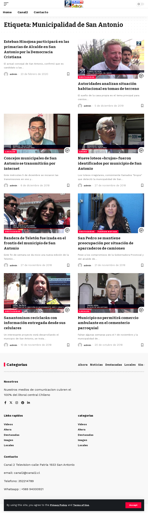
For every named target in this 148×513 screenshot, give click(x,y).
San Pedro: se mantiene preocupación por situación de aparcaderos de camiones (107, 242)
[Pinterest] (23, 401)
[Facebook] (5, 401)
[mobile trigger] (7, 4)
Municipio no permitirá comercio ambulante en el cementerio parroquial (110, 321)
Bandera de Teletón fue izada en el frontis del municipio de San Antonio (37, 242)
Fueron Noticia (107, 231)
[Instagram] (17, 401)
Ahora (83, 151)
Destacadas (86, 77)
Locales (10, 151)
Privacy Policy (59, 505)
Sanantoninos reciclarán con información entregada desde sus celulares (36, 321)
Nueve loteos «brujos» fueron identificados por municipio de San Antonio (107, 163)
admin (14, 73)
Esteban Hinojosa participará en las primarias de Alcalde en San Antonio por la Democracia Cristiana (35, 49)
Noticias (96, 363)
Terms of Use (83, 505)
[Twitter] (11, 401)
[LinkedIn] (29, 401)
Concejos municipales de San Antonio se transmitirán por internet (32, 163)
